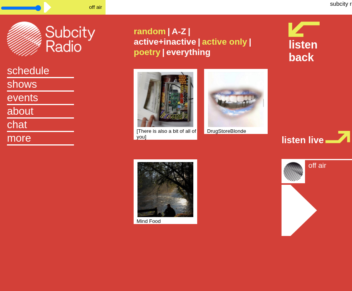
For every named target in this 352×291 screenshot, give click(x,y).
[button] (53, 139)
